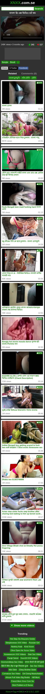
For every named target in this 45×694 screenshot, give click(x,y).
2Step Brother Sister (27, 670)
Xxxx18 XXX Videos (29, 658)
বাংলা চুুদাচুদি (14, 78)
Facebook (23, 68)
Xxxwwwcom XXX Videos (15, 654)
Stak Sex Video (34, 654)
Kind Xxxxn (29, 647)
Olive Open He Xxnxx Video (22, 650)
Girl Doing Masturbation (32, 673)
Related (12, 73)
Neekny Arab (16, 647)
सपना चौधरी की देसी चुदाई (34, 662)
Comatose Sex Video (11, 673)
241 (31, 45)
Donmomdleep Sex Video (12, 662)
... (18, 62)
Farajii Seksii (12, 658)
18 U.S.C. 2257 (32, 692)
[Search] (17, 9)
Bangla (5, 62)
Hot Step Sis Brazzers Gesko (22, 639)
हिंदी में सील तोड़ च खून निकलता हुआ (14, 666)
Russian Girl (34, 643)
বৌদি (34, 78)
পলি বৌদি (26, 78)
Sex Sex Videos (37, 666)
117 (40, 45)
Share (4, 68)
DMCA (21, 692)
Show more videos (22, 625)
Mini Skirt (13, 670)
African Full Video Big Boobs (18, 677)
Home (8, 692)
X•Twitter (13, 68)
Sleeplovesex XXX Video (16, 643)
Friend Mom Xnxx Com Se (22, 681)
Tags (15, 692)
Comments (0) (29, 73)
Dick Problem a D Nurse (22, 685)
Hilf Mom (35, 677)
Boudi (12, 62)
